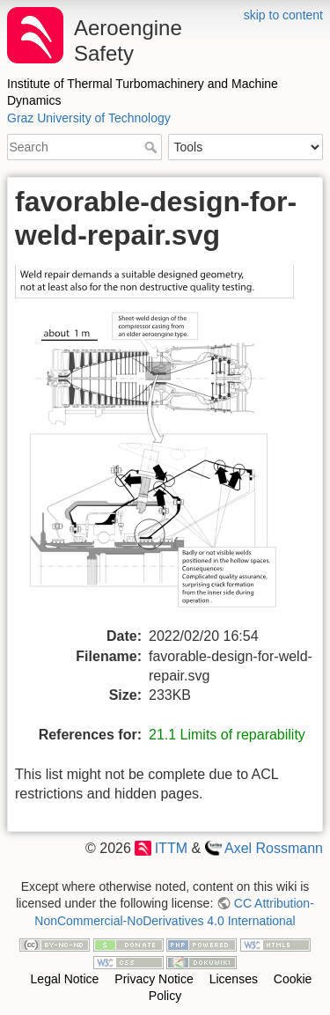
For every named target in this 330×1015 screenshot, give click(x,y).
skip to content (283, 15)
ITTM (171, 848)
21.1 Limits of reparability (227, 734)
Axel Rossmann (273, 848)
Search (152, 147)
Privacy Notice (153, 979)
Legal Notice (65, 979)
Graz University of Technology (89, 118)
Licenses (233, 979)
